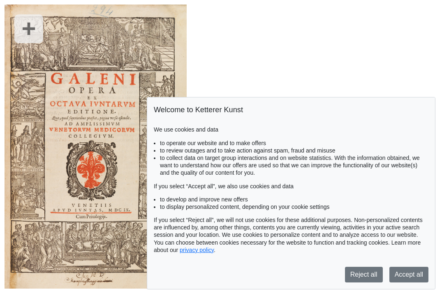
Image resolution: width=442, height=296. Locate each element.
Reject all (363, 274)
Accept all (409, 274)
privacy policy (197, 250)
